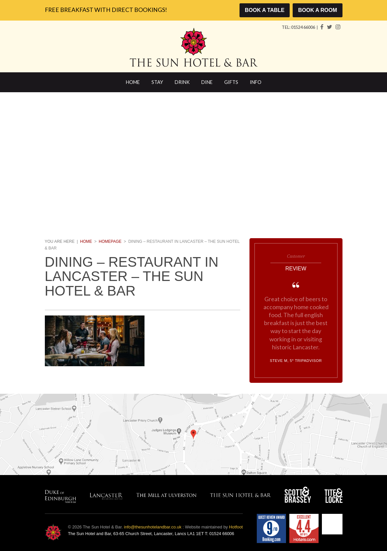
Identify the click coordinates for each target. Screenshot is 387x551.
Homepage (110, 241)
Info (255, 82)
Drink (182, 82)
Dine (207, 82)
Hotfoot (236, 526)
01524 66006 (303, 27)
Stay (157, 82)
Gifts (231, 82)
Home (133, 82)
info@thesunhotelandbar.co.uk (152, 526)
